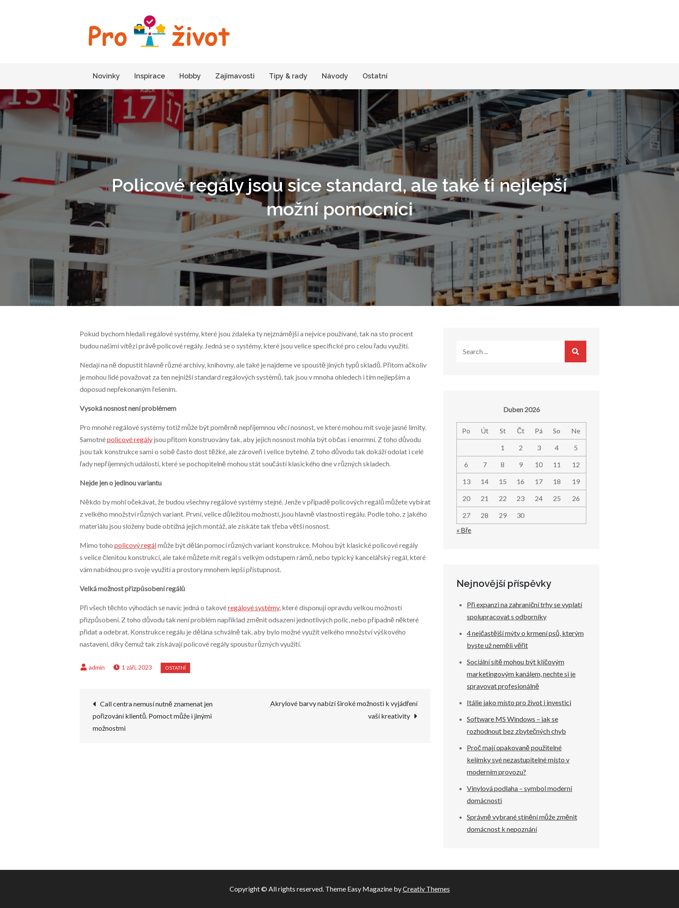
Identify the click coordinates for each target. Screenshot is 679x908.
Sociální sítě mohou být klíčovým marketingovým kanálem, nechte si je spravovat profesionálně (521, 673)
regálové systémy (253, 607)
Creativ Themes (426, 889)
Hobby (190, 76)
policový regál (135, 545)
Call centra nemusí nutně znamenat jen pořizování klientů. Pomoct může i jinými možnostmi (153, 716)
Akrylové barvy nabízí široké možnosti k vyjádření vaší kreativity (343, 709)
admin (97, 667)
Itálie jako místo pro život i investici (519, 702)
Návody (335, 76)
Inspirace (149, 76)
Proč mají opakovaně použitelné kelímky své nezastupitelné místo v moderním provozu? (518, 759)
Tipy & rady (288, 76)
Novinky (106, 76)
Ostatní (375, 76)
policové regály (129, 439)
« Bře (463, 530)
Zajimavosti (235, 76)
